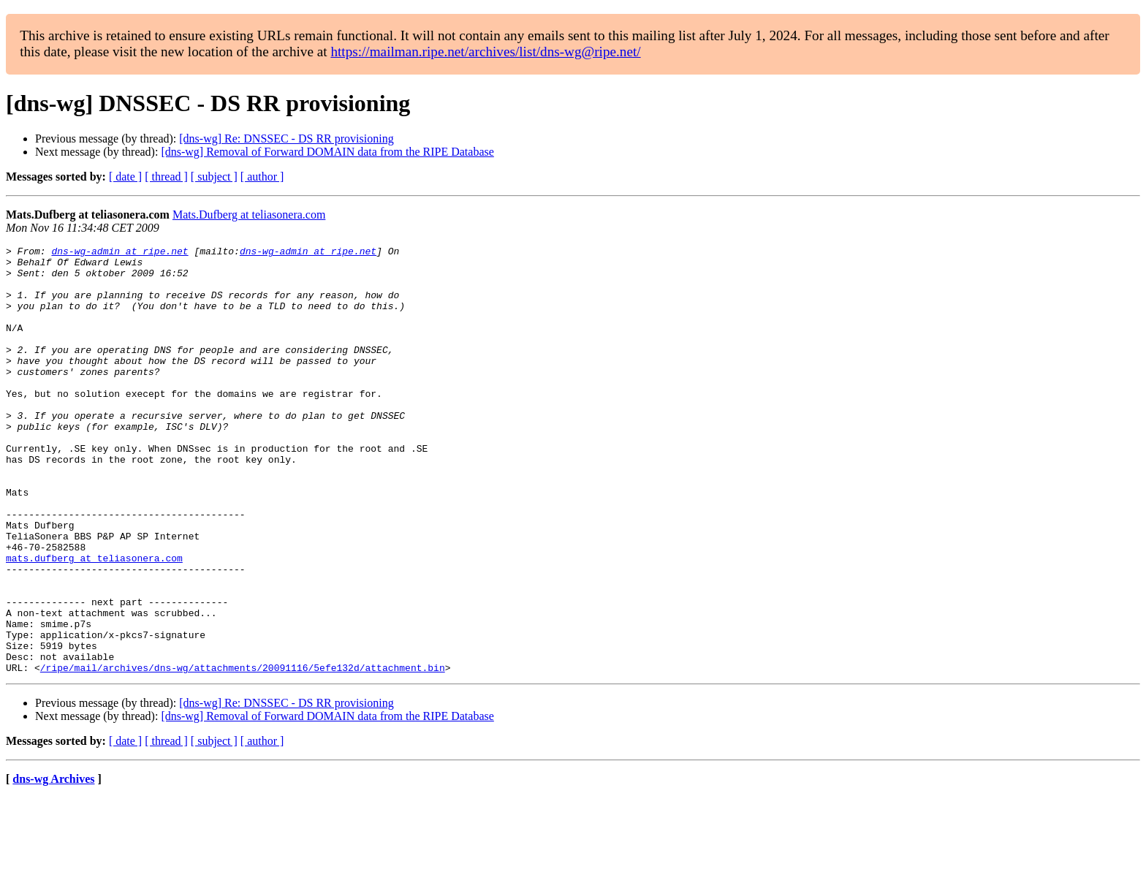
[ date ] (125, 176)
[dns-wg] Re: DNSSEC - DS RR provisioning (286, 138)
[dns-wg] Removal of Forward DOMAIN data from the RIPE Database (327, 151)
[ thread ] (166, 176)
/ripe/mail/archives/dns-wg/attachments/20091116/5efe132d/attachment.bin (242, 752)
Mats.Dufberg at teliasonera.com (248, 214)
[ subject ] (214, 176)
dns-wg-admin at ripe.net (119, 252)
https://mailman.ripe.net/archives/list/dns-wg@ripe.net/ (485, 51)
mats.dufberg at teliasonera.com (94, 621)
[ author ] (262, 176)
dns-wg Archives (53, 864)
